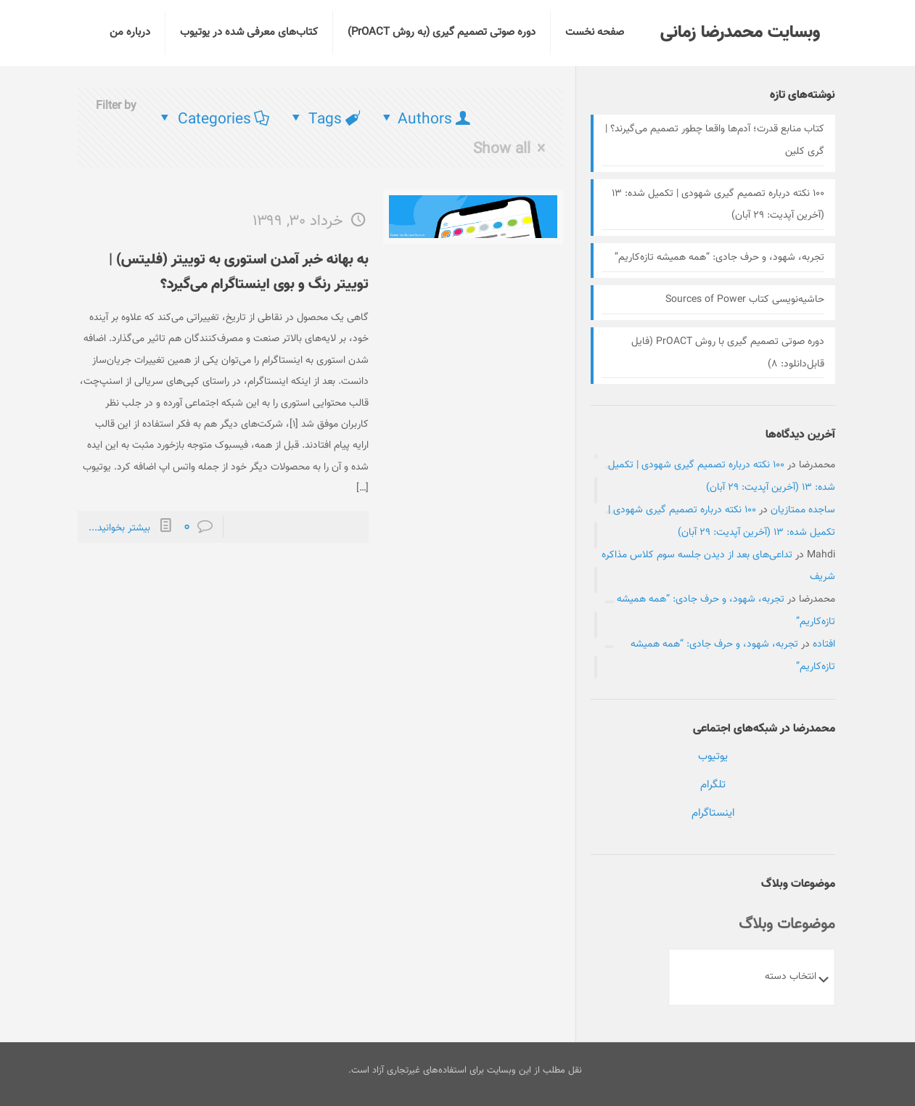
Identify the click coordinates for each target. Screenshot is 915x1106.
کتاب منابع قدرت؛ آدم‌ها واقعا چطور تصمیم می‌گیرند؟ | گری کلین (714, 140)
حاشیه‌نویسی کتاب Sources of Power (744, 300)
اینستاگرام (713, 813)
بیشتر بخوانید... (119, 528)
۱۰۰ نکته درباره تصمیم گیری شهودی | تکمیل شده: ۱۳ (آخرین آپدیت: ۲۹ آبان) (718, 205)
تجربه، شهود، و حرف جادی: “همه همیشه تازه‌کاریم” (719, 258)
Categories (213, 119)
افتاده (824, 644)
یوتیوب (713, 756)
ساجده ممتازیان (803, 510)
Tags (324, 119)
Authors (425, 119)
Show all (512, 148)
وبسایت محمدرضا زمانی (740, 32)
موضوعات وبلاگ (787, 924)
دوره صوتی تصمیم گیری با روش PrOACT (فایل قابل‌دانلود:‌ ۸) (727, 353)
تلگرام (713, 785)
